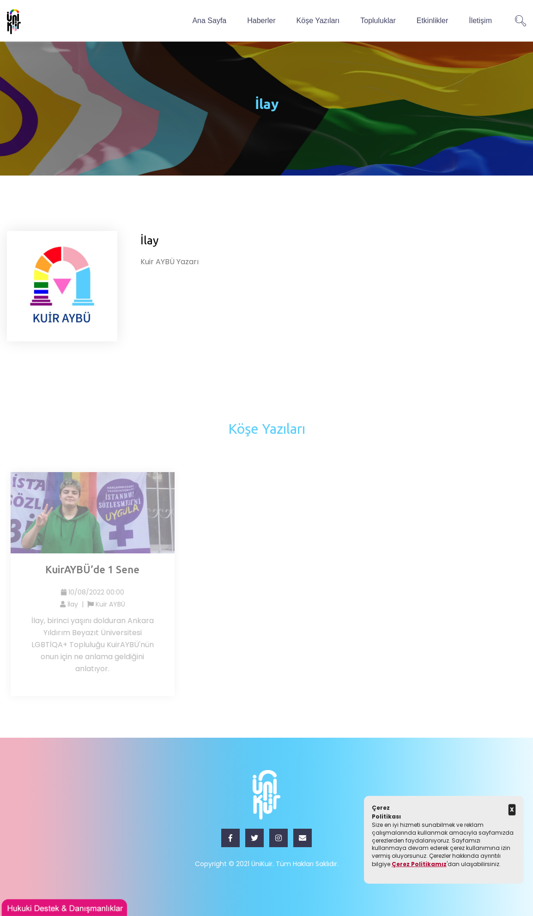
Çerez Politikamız (419, 864)
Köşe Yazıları (318, 20)
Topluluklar (377, 20)
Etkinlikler (432, 20)
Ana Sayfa (209, 20)
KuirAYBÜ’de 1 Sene (95, 569)
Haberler (261, 20)
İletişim (480, 20)
